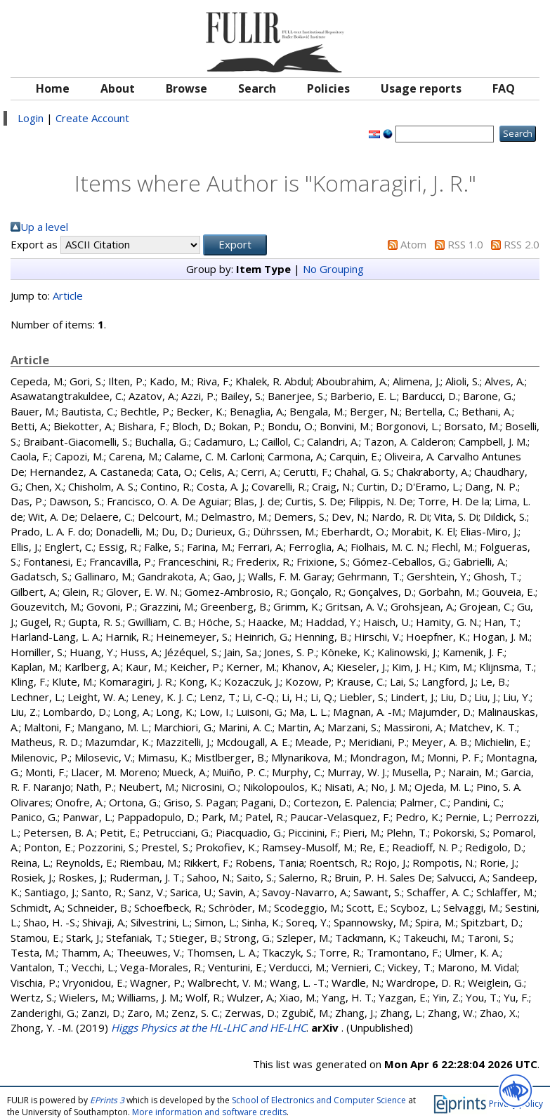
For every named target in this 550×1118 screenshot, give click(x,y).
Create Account (92, 118)
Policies (328, 88)
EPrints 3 (107, 1100)
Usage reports (421, 88)
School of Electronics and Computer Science (319, 1100)
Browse (186, 88)
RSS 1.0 (465, 244)
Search (257, 88)
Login (31, 118)
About (117, 88)
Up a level (44, 227)
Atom (413, 244)
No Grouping (333, 269)
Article (68, 295)
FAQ (503, 88)
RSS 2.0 (521, 244)
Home (53, 88)
